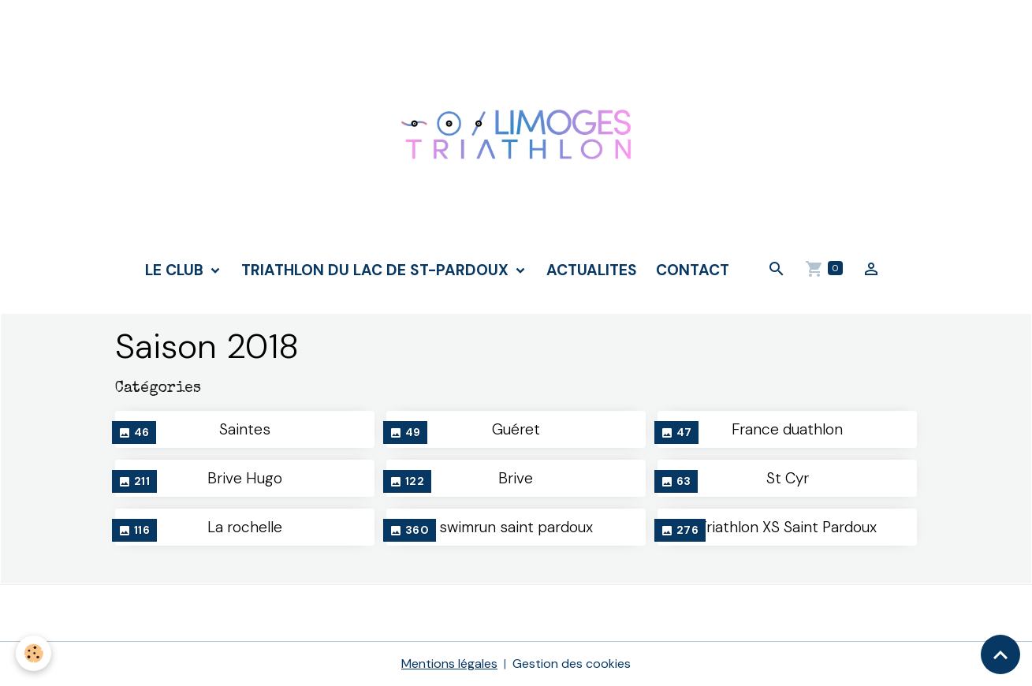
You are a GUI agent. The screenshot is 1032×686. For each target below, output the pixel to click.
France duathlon (787, 429)
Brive (515, 478)
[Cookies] (33, 653)
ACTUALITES (591, 270)
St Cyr (787, 478)
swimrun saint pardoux (516, 527)
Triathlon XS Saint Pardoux (788, 527)
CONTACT (692, 270)
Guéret (516, 429)
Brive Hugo (244, 478)
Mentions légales (449, 663)
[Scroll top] (1000, 654)
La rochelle (244, 527)
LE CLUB (176, 270)
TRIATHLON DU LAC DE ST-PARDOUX (376, 270)
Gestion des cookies (571, 663)
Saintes (244, 429)
